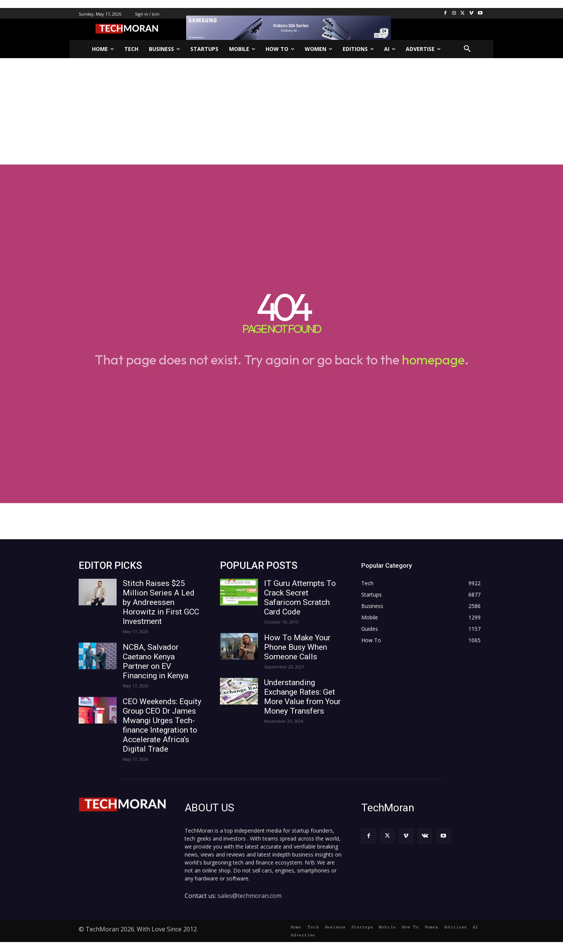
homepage (433, 359)
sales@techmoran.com (250, 895)
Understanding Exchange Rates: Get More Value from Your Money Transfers (302, 697)
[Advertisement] (281, 111)
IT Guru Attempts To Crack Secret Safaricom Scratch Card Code (300, 597)
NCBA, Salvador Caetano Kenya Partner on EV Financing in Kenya (155, 661)
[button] (467, 49)
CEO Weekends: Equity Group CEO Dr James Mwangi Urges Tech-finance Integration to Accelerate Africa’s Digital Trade (162, 725)
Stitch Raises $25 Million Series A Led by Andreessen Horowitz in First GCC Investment (161, 602)
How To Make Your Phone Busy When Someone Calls (297, 647)
